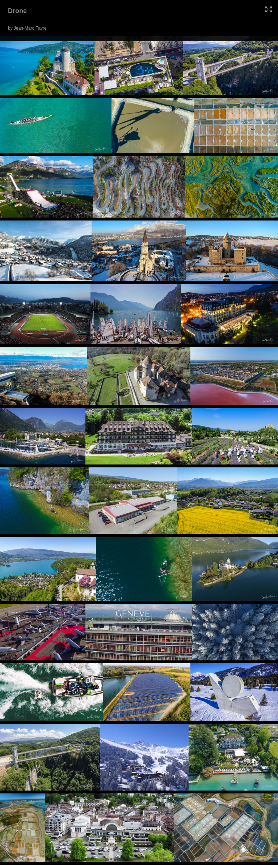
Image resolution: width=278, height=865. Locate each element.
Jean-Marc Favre (30, 28)
